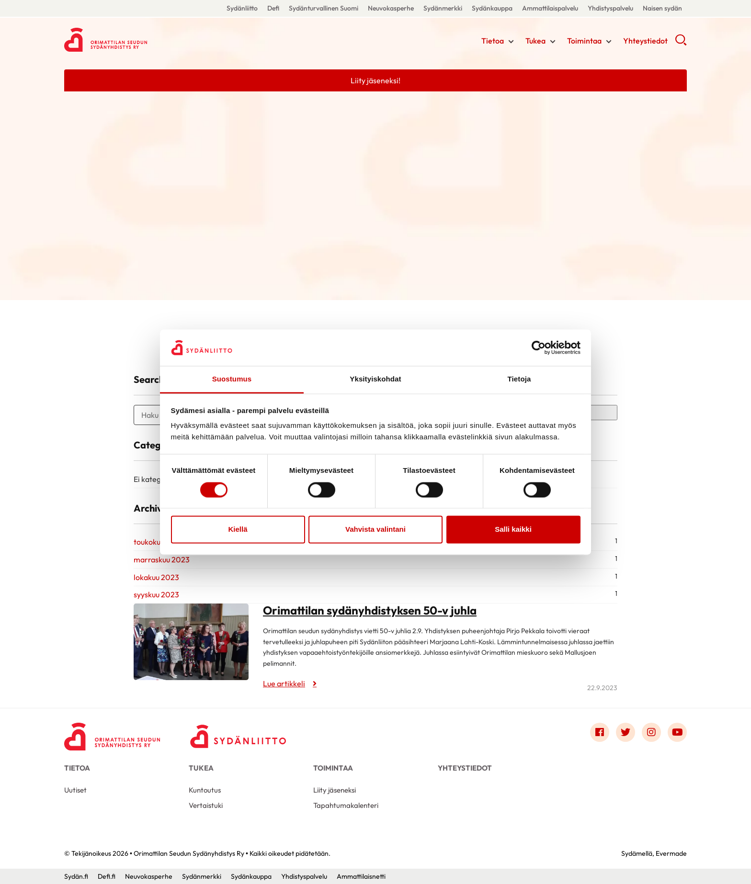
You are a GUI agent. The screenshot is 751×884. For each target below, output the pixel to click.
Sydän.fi (76, 876)
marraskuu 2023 (162, 559)
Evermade (671, 853)
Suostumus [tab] (232, 379)
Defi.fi (106, 876)
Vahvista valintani (375, 530)
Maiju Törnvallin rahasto (342, 323)
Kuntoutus (205, 789)
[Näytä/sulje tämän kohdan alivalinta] (511, 41)
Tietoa (492, 40)
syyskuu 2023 (156, 594)
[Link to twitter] (625, 732)
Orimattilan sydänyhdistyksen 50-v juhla (370, 610)
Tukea (535, 40)
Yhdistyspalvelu (610, 8)
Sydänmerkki (442, 8)
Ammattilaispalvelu (550, 8)
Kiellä (237, 530)
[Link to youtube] (677, 732)
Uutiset (75, 789)
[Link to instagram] (651, 732)
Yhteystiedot (645, 40)
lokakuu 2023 (156, 577)
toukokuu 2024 (159, 542)
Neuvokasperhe (391, 8)
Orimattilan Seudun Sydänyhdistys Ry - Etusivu (140, 40)
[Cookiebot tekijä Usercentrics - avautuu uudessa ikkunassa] (538, 347)
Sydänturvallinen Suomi (323, 8)
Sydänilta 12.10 (540, 323)
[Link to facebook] (599, 732)
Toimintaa (584, 40)
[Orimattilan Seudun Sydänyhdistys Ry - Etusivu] (112, 735)
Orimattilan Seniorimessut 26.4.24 (146, 323)
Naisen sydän (662, 8)
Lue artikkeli (76, 339)
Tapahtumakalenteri (345, 805)
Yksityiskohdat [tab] (375, 379)
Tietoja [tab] (519, 379)
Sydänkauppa (492, 8)
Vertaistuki (206, 805)
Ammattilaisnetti (361, 876)
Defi (273, 8)
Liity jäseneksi (334, 789)
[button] (681, 43)
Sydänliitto (242, 8)
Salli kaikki (513, 530)
